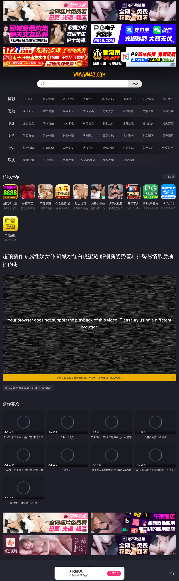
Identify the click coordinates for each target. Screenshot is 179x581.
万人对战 (68, 99)
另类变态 (168, 123)
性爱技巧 (168, 148)
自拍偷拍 (48, 111)
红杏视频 (108, 160)
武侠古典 (88, 148)
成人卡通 (68, 123)
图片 (11, 135)
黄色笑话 (148, 148)
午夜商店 (48, 160)
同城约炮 (28, 160)
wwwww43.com (89, 74)
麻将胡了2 (108, 99)
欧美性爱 (88, 123)
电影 (11, 123)
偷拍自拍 (48, 123)
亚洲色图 (48, 135)
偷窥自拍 (28, 135)
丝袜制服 (128, 111)
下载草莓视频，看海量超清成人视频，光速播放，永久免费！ (115, 378)
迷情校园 (108, 148)
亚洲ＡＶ (28, 111)
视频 (11, 111)
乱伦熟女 (148, 123)
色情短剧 (128, 160)
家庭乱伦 (48, 148)
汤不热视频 (88, 160)
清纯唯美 (128, 135)
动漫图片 (88, 135)
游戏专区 (88, 99)
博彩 (11, 98)
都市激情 (28, 148)
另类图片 (168, 135)
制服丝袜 (108, 123)
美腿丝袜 (108, 135)
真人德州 (48, 99)
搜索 (135, 84)
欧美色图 (68, 135)
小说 (11, 147)
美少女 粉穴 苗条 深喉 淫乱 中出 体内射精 (28, 388)
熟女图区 (148, 135)
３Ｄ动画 (88, 111)
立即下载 (114, 573)
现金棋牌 (148, 99)
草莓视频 (68, 160)
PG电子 (28, 99)
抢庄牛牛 (168, 99)
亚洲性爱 (28, 123)
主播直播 (148, 111)
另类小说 (128, 148)
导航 (11, 160)
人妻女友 (68, 148)
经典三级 (128, 123)
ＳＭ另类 (168, 111)
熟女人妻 (108, 111)
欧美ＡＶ (68, 111)
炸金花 (128, 99)
